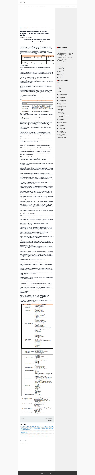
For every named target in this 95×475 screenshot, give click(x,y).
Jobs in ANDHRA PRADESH (63, 96)
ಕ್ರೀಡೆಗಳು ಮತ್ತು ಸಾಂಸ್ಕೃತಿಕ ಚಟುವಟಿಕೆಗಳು (64, 57)
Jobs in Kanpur (61, 118)
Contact (30, 6)
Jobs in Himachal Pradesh (63, 115)
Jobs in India (25, 27)
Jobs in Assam (61, 104)
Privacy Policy (43, 6)
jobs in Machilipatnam (62, 122)
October (59, 71)
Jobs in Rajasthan (61, 131)
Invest (59, 91)
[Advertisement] (37, 17)
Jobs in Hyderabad (62, 100)
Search (73, 6)
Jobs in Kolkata (61, 121)
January (59, 67)
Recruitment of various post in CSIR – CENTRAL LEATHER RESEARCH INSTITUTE (37, 426)
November (60, 70)
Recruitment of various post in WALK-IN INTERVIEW (31, 434)
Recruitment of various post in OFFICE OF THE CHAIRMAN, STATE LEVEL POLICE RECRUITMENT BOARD (65, 54)
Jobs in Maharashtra (62, 124)
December (60, 68)
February (60, 75)
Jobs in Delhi (60, 109)
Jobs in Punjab (61, 129)
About (25, 6)
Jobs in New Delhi (61, 128)
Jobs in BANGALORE (62, 106)
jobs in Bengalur (61, 107)
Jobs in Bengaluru (61, 98)
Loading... (59, 82)
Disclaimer (35, 6)
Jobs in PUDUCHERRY (62, 94)
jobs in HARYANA (61, 113)
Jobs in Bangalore (61, 97)
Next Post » (50, 420)
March (59, 74)
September (60, 73)
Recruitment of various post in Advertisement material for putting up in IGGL (35, 435)
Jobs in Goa (60, 110)
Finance (59, 88)
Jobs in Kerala (61, 119)
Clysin (47, 473)
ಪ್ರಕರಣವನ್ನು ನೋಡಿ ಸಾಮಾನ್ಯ (62, 61)
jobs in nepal (60, 126)
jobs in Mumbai (61, 93)
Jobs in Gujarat (61, 112)
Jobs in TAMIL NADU (62, 101)
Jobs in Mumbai (61, 125)
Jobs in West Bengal (62, 137)
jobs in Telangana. (61, 134)
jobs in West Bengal (62, 103)
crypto (59, 87)
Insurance (60, 90)
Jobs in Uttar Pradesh (62, 135)
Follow (67, 6)
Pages (62, 6)
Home (21, 6)
